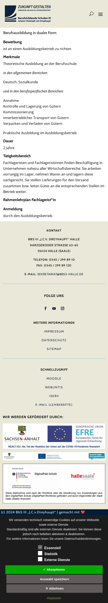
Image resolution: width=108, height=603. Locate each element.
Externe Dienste (54, 559)
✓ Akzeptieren (54, 569)
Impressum (54, 331)
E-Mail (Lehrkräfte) (54, 405)
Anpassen (54, 598)
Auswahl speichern (54, 579)
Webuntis (54, 387)
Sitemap (54, 349)
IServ (54, 396)
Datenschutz (54, 340)
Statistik (48, 553)
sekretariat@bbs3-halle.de (60, 274)
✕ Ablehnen (54, 588)
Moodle (54, 378)
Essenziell (49, 547)
